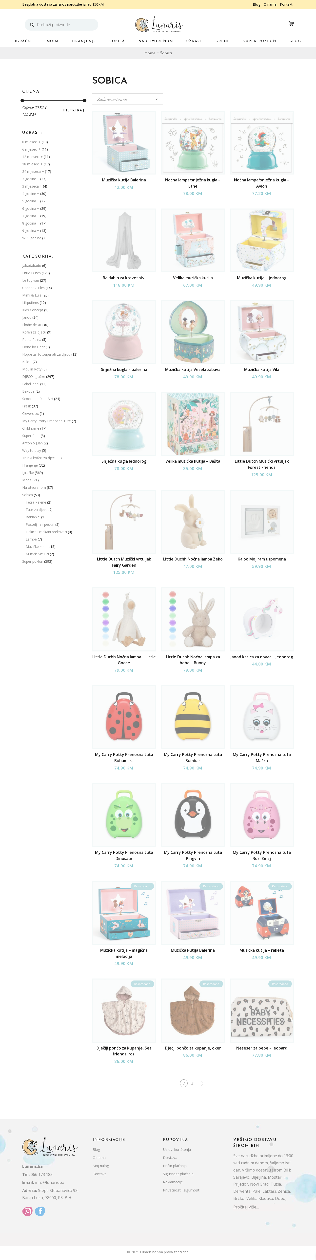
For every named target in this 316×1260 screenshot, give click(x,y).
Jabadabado (31, 265)
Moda (27, 480)
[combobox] (127, 99)
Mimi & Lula (31, 295)
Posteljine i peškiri (40, 524)
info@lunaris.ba (43, 1184)
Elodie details (32, 324)
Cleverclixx (30, 413)
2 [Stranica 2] (192, 1084)
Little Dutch (31, 273)
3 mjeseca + (32, 186)
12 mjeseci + (32, 156)
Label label (30, 384)
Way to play (31, 450)
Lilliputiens (30, 302)
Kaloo (27, 361)
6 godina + (30, 208)
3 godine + (30, 178)
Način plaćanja (175, 1167)
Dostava (170, 1159)
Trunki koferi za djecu (39, 457)
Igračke (28, 472)
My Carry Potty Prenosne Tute (46, 421)
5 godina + (30, 201)
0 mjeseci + (31, 142)
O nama (270, 4)
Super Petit (31, 435)
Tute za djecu (36, 509)
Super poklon (32, 561)
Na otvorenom (34, 487)
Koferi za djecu (34, 332)
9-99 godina (31, 238)
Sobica (27, 494)
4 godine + (30, 193)
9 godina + (30, 230)
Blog (256, 4)
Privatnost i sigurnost (181, 1192)
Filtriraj (73, 110)
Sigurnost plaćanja (178, 1175)
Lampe (31, 539)
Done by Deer (33, 347)
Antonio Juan (32, 443)
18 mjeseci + (32, 164)
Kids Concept (32, 310)
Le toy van (30, 280)
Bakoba (28, 391)
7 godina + (30, 215)
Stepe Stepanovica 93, (50, 1192)
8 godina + (30, 223)
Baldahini (33, 517)
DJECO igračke (33, 376)
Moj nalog (101, 1167)
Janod (26, 317)
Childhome (30, 428)
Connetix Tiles (33, 287)
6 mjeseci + (31, 149)
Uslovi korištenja (177, 1151)
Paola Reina (31, 339)
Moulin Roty (31, 369)
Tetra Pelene (36, 502)
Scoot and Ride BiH (37, 398)
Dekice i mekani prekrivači (46, 531)
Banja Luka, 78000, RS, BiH (46, 1199)
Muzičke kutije (37, 546)
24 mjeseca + (33, 171)
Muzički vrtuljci (37, 554)
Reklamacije (173, 1183)
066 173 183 (37, 1176)
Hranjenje (30, 465)
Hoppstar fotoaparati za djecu (46, 354)
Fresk (26, 406)
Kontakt (286, 4)
